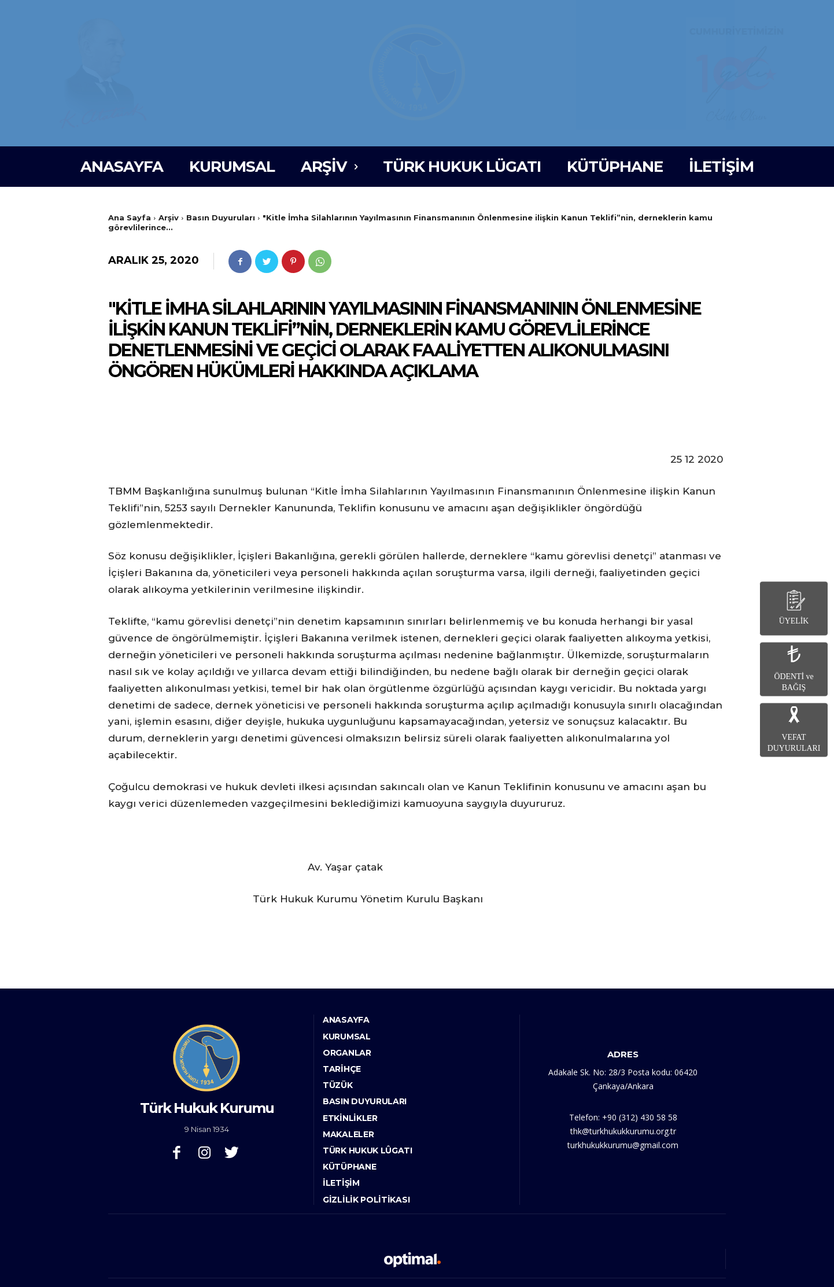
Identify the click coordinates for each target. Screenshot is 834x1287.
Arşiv (168, 217)
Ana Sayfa (129, 217)
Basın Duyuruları (220, 217)
